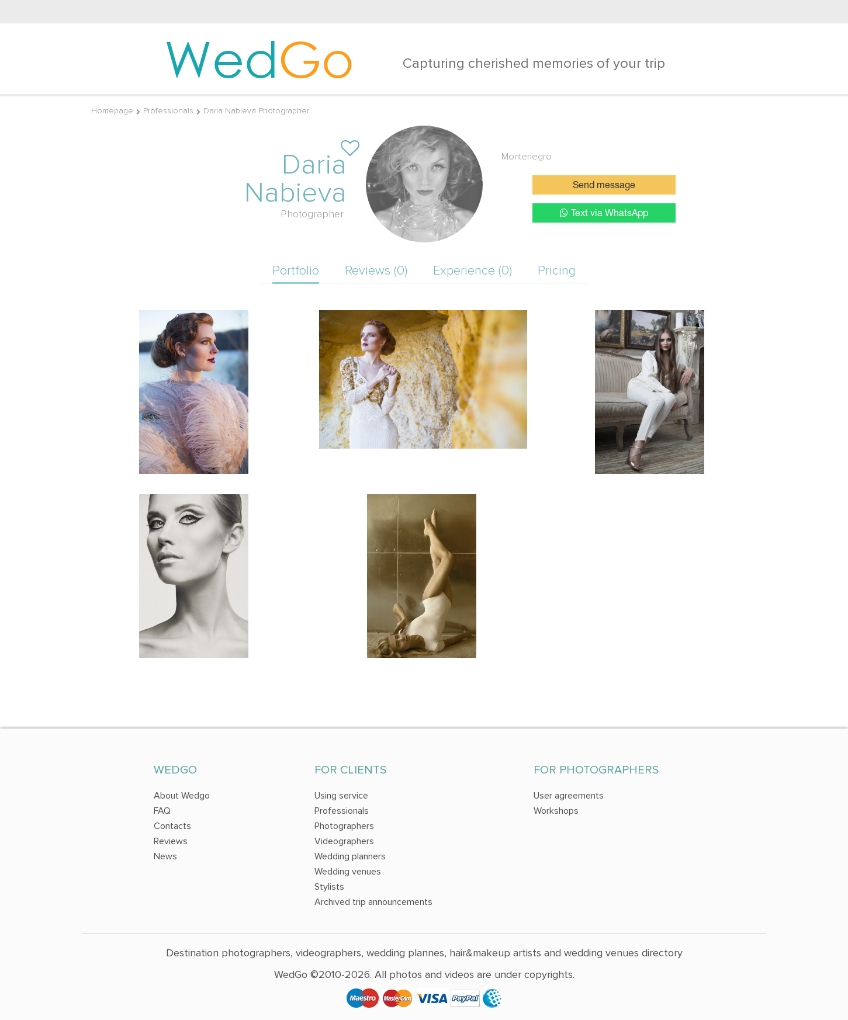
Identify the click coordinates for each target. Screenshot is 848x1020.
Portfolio (295, 271)
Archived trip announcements (373, 902)
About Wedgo (182, 796)
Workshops (556, 811)
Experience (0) (472, 271)
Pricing (557, 271)
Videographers (344, 841)
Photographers (344, 826)
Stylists (329, 887)
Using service (341, 796)
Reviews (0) (376, 271)
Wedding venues (347, 871)
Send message (604, 186)
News (165, 856)
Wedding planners (350, 856)
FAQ (162, 811)
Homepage (112, 111)
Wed (259, 58)
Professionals (168, 111)
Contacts (172, 826)
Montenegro (526, 156)
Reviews (171, 841)
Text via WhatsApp (604, 213)
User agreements (569, 796)
